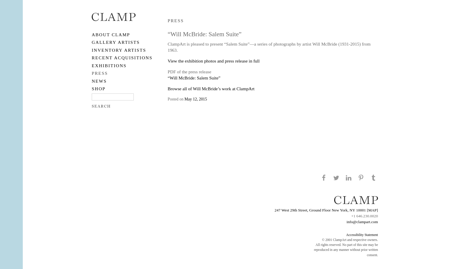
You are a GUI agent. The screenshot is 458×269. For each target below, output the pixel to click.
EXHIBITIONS (109, 65)
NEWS (99, 81)
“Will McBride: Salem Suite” (194, 77)
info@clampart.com (362, 222)
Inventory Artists (119, 50)
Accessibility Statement (362, 235)
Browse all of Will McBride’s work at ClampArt (211, 88)
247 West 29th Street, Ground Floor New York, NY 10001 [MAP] (326, 210)
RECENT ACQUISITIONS (122, 57)
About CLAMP (111, 34)
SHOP (98, 88)
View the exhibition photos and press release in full (214, 60)
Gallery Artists (116, 42)
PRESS (100, 73)
